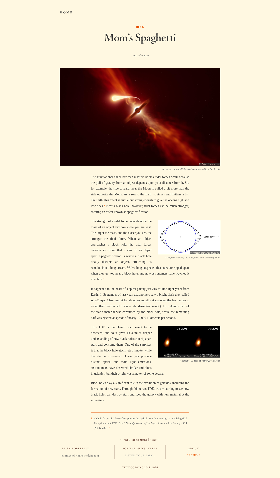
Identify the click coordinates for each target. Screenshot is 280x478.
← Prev (125, 439)
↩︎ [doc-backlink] (109, 428)
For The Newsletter (140, 448)
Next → (155, 439)
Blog (140, 26)
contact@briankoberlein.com (80, 455)
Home (66, 12)
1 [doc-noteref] (104, 279)
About (193, 448)
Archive (194, 455)
